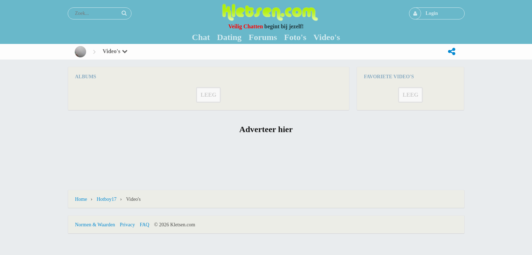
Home (81, 199)
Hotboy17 (107, 199)
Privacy (127, 224)
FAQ (144, 224)
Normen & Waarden (95, 224)
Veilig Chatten (245, 26)
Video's (115, 51)
